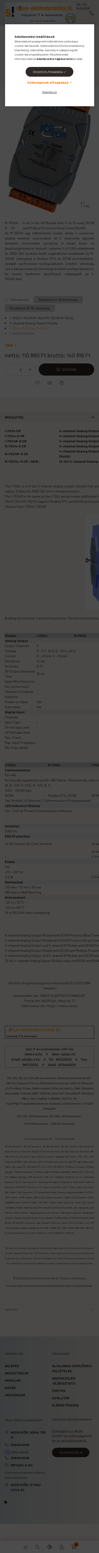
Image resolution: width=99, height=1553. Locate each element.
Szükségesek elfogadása (48, 82)
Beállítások (49, 92)
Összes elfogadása (47, 72)
